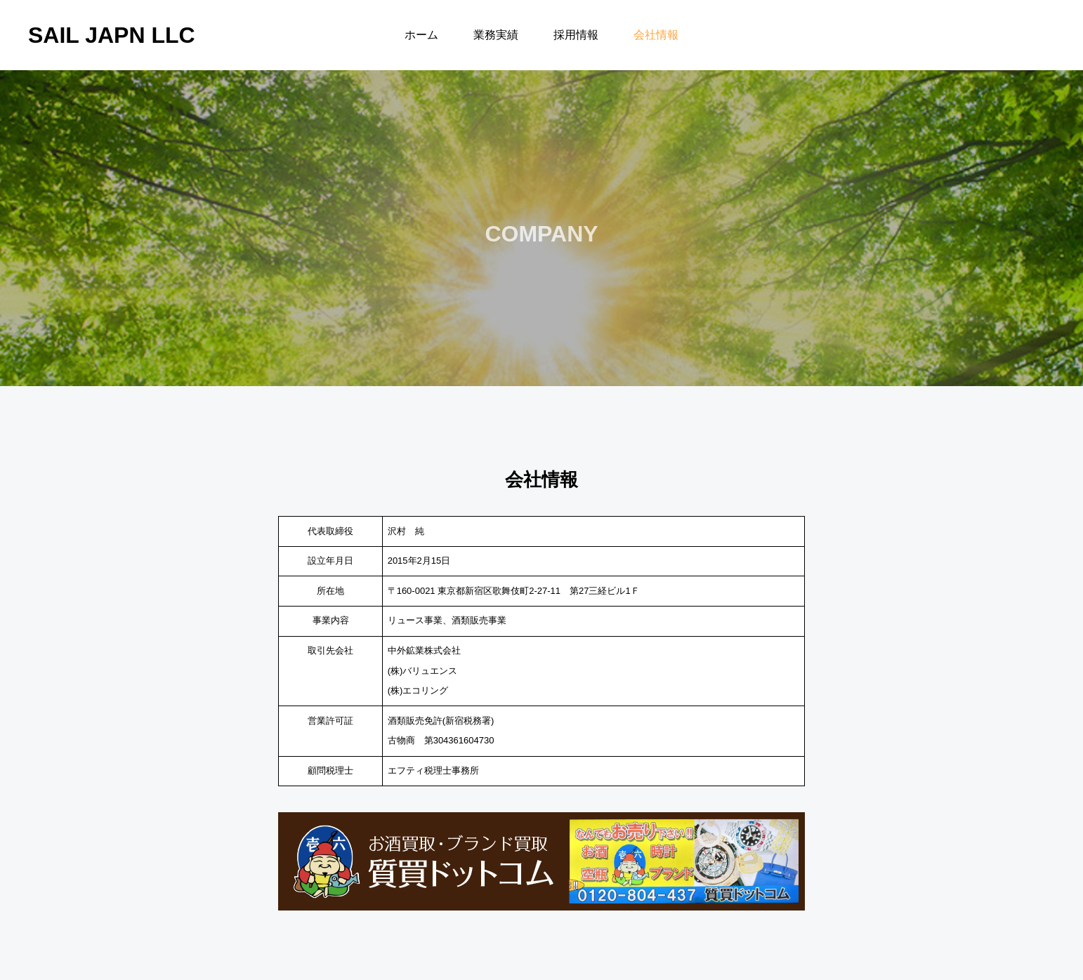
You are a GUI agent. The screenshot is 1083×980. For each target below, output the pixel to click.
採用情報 (575, 35)
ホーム (421, 35)
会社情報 (656, 35)
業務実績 (495, 35)
